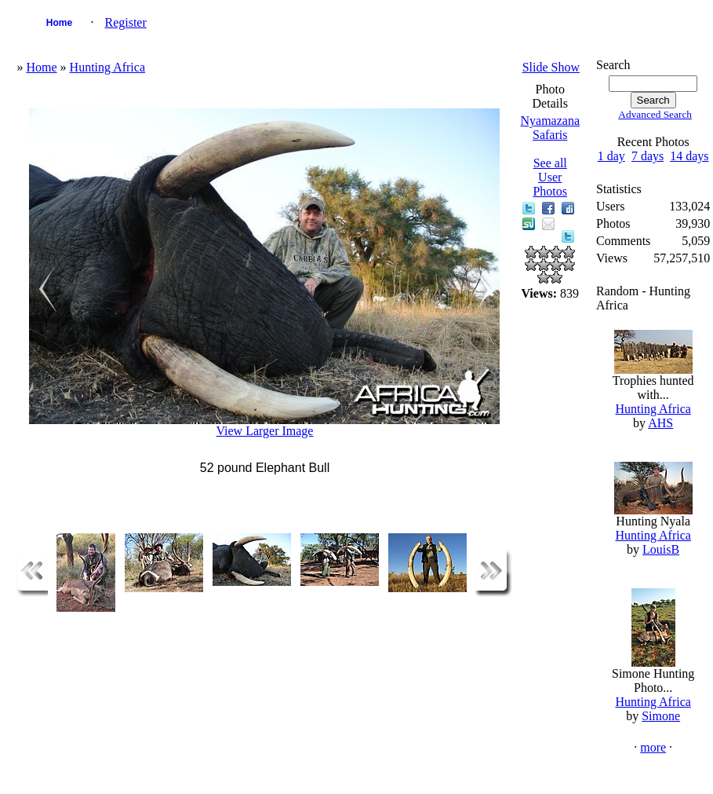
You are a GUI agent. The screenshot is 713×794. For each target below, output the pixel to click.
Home (59, 22)
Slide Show (551, 67)
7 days (647, 156)
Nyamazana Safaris (550, 127)
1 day (611, 156)
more (653, 747)
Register (125, 22)
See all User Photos (550, 177)
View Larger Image (264, 430)
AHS (660, 423)
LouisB (660, 549)
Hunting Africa (107, 67)
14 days (689, 156)
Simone (661, 716)
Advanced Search (655, 114)
